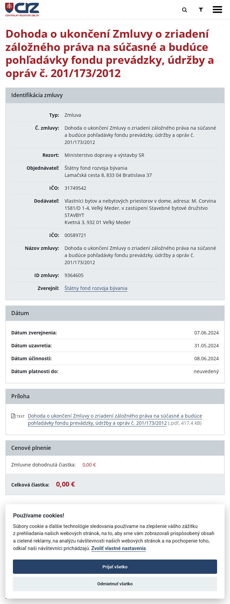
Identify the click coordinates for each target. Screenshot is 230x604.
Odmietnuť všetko (114, 583)
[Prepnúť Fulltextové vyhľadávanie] (185, 9)
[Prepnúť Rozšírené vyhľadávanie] (201, 9)
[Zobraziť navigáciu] (217, 9)
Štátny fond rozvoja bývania (96, 288)
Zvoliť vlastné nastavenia (118, 548)
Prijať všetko (115, 566)
